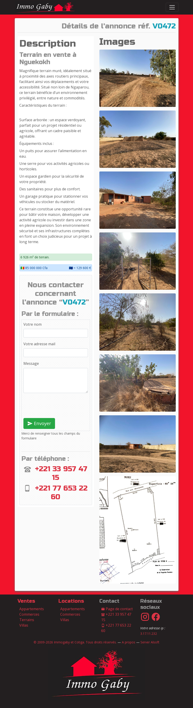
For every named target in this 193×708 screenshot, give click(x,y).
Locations (71, 601)
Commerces (29, 614)
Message (31, 363)
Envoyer (39, 423)
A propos (128, 642)
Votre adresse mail (39, 343)
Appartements (31, 608)
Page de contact (117, 608)
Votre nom (32, 324)
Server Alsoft (149, 642)
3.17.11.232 (148, 633)
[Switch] (172, 7)
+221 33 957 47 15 (116, 617)
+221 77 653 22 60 (116, 628)
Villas (23, 625)
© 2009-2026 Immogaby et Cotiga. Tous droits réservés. (75, 642)
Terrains (26, 619)
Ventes (26, 601)
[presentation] (58, 405)
